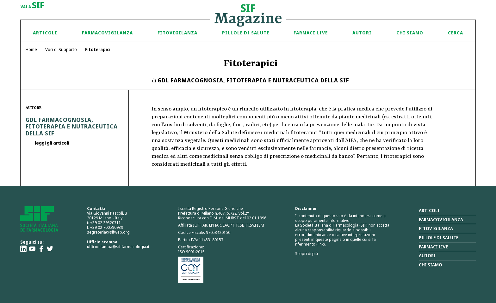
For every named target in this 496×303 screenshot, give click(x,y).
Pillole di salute (438, 238)
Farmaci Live (311, 33)
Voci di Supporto (61, 49)
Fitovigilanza (177, 33)
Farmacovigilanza (107, 33)
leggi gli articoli (51, 143)
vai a (32, 6)
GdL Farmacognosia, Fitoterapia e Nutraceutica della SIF (253, 80)
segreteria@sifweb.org (108, 232)
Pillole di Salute (245, 33)
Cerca (455, 33)
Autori (362, 33)
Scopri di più (306, 253)
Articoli (45, 33)
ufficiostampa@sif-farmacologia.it (118, 246)
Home (31, 49)
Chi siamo (409, 33)
